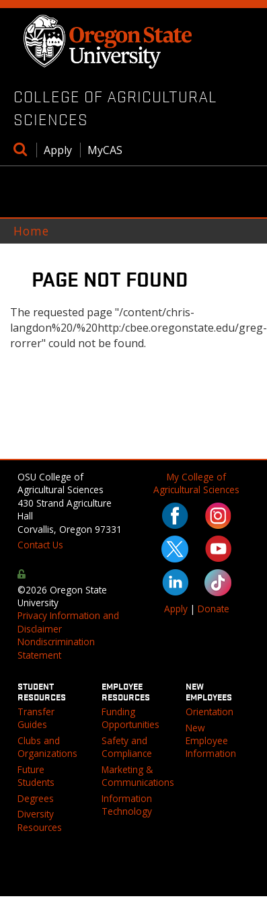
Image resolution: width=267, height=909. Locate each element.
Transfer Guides (35, 718)
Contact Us (40, 544)
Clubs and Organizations (47, 747)
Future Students (35, 776)
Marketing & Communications (138, 776)
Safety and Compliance (127, 747)
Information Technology (127, 804)
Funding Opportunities (130, 718)
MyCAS (104, 150)
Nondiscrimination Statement (56, 648)
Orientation (209, 711)
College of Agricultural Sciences (115, 108)
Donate (213, 608)
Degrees (35, 798)
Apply (58, 150)
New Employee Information (211, 740)
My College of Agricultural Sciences (196, 483)
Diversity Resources (39, 820)
